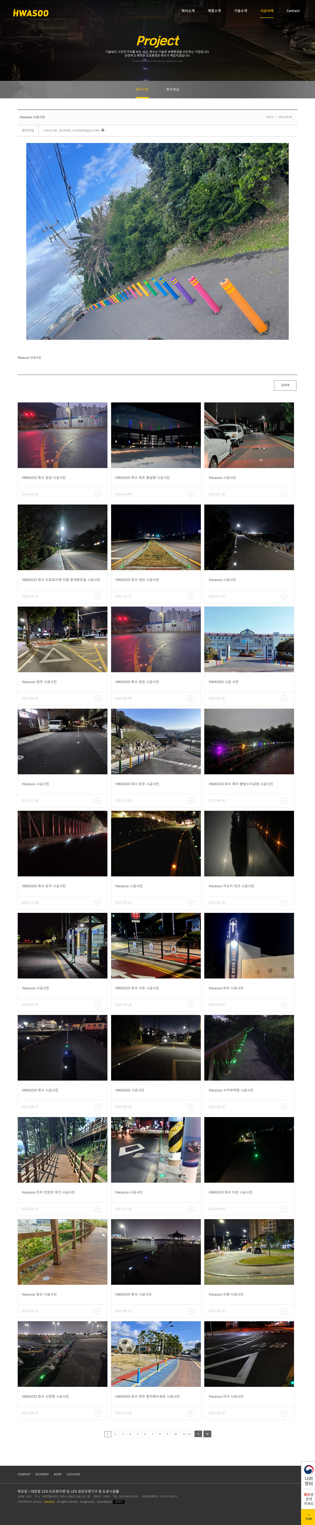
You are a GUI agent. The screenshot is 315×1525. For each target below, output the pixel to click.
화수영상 (172, 90)
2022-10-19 (30, 1311)
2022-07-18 (216, 494)
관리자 (118, 1502)
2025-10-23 (30, 596)
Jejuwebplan (104, 1502)
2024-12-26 (123, 1413)
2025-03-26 (123, 1005)
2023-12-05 (123, 801)
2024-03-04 (123, 494)
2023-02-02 (216, 1005)
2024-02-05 (30, 494)
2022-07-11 (216, 596)
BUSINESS (42, 1474)
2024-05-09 (123, 698)
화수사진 (142, 93)
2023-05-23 (216, 1107)
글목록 (285, 385)
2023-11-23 (123, 596)
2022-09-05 (30, 698)
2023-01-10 (216, 903)
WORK (57, 1474)
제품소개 (214, 11)
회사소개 (188, 11)
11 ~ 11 (187, 1434)
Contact (293, 11)
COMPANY (24, 1474)
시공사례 (266, 13)
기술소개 (240, 11)
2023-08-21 (30, 1107)
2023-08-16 (216, 801)
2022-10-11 (216, 1311)
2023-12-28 (30, 903)
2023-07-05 (30, 1005)
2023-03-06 (216, 698)
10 (175, 1434)
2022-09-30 (123, 1107)
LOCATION (73, 1474)
